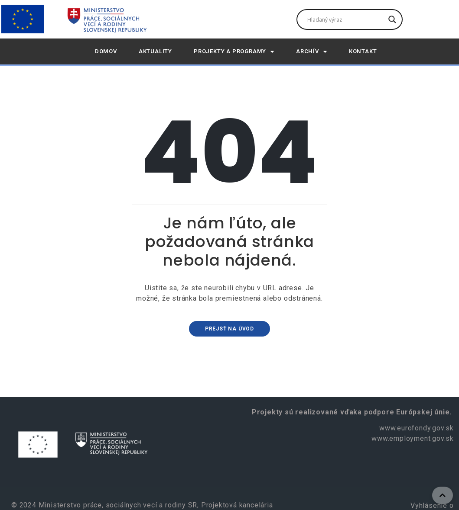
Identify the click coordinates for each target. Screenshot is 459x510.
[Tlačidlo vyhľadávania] (392, 19)
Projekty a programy (234, 52)
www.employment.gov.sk (412, 438)
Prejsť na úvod (229, 329)
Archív (311, 52)
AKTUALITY (155, 51)
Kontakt (363, 51)
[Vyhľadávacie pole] (345, 19)
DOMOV (106, 51)
